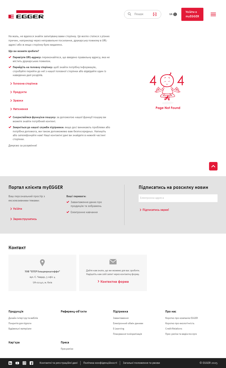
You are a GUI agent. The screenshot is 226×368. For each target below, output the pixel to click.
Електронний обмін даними (128, 323)
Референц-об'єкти (74, 311)
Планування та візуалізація (127, 334)
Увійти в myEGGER (192, 14)
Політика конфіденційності (100, 363)
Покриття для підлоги (19, 323)
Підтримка (120, 311)
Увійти (16, 209)
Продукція (15, 311)
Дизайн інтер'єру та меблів (23, 318)
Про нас (170, 311)
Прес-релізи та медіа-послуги (181, 334)
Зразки (16, 100)
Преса (65, 342)
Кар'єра (14, 342)
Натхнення (19, 109)
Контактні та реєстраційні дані (59, 363)
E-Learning (118, 329)
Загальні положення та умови (141, 363)
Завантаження (121, 318)
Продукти (18, 92)
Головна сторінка (23, 84)
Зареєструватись (23, 219)
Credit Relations (173, 329)
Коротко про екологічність (179, 323)
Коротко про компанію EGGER (181, 318)
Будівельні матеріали (19, 329)
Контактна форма (113, 282)
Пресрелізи (67, 349)
